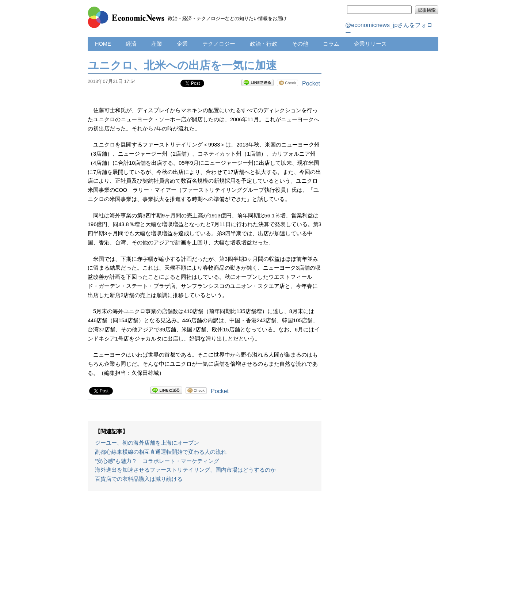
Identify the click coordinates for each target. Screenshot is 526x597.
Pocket (311, 83)
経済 (131, 44)
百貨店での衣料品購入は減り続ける (139, 479)
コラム (331, 44)
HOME (103, 44)
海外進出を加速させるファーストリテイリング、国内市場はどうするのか (185, 470)
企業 (182, 44)
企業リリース (370, 44)
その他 (300, 44)
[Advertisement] (204, 547)
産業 (156, 44)
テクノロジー (218, 44)
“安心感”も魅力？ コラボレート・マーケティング (157, 461)
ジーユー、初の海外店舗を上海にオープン (147, 443)
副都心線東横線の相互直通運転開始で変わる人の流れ (160, 452)
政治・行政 (263, 44)
